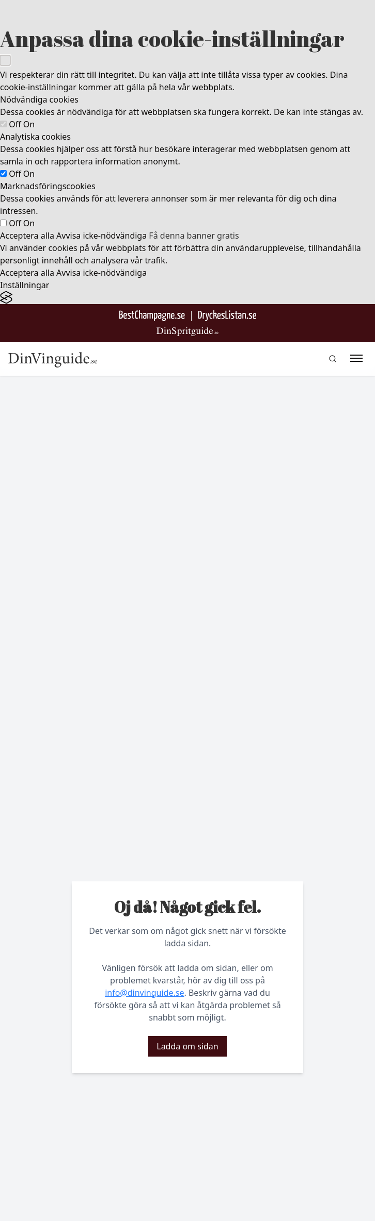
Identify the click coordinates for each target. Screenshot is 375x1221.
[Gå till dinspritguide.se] (187, 331)
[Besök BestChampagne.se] (152, 315)
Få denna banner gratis (194, 235)
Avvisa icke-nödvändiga (101, 235)
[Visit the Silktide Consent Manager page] (187, 297)
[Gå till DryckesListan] (227, 315)
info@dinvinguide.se (144, 992)
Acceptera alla (27, 235)
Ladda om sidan (187, 1046)
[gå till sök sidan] (332, 358)
